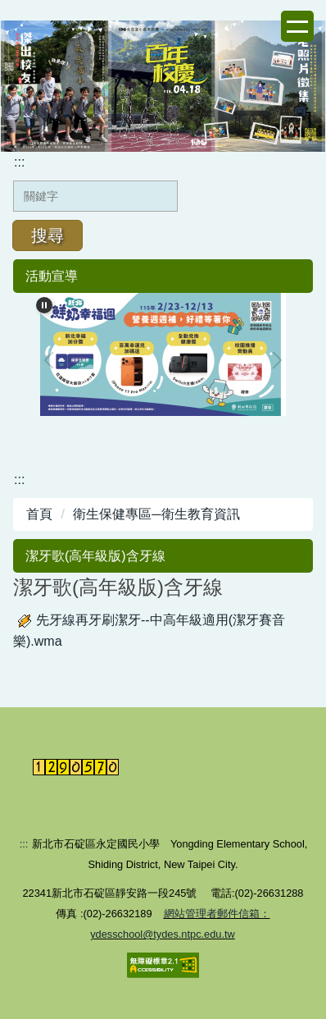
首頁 (39, 514)
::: (19, 162)
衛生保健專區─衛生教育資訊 (156, 514)
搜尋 (47, 235)
